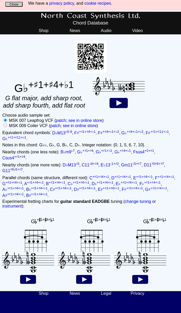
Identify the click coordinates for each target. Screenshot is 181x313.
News (75, 30)
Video (137, 30)
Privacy (137, 293)
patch (61, 120)
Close (13, 4)
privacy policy (61, 3)
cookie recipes (98, 3)
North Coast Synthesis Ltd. (91, 16)
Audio (106, 30)
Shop (43, 30)
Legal (106, 293)
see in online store (85, 120)
